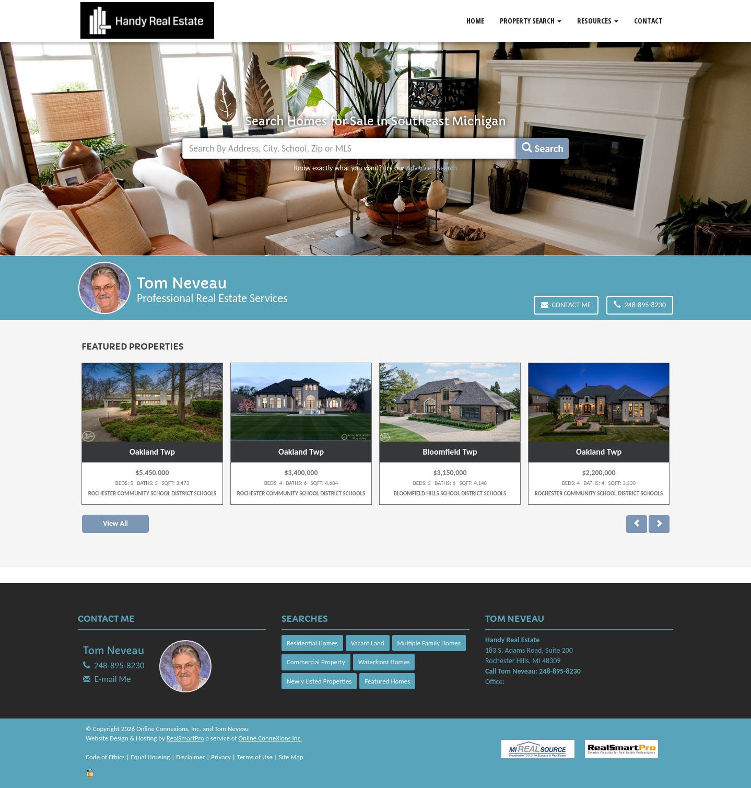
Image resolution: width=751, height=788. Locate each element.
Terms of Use (255, 757)
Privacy (221, 757)
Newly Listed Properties (319, 681)
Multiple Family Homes (429, 643)
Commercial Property (316, 662)
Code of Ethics (105, 757)
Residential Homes (312, 643)
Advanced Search (431, 168)
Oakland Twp (152, 452)
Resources (597, 21)
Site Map (291, 757)
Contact (648, 21)
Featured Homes (387, 681)
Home (475, 21)
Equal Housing (150, 757)
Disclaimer (190, 757)
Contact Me (566, 304)
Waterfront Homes (383, 662)
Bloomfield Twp (450, 452)
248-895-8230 (640, 304)
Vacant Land (367, 643)
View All (115, 523)
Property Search (530, 21)
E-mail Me (113, 679)
